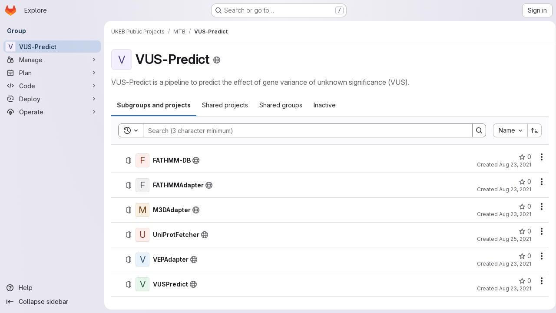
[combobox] (507, 130)
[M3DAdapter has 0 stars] (522, 206)
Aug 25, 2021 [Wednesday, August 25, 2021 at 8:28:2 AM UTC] (512, 239)
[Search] (302, 130)
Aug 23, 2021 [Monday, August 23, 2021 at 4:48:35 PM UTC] (512, 189)
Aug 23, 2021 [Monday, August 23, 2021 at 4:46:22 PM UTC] (512, 214)
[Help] (52, 288)
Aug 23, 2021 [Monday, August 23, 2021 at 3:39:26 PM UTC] (512, 263)
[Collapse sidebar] (52, 302)
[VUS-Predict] (52, 46)
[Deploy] (52, 99)
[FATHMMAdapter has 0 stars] (522, 181)
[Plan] (52, 73)
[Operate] (52, 112)
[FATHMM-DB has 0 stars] (522, 156)
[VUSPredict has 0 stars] (522, 280)
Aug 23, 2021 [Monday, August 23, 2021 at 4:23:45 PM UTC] (512, 288)
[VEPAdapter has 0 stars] (522, 256)
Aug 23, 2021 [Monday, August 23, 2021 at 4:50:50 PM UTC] (512, 164)
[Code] (52, 86)
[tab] (153, 105)
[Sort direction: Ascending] (532, 130)
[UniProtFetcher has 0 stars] (522, 231)
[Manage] (52, 59)
